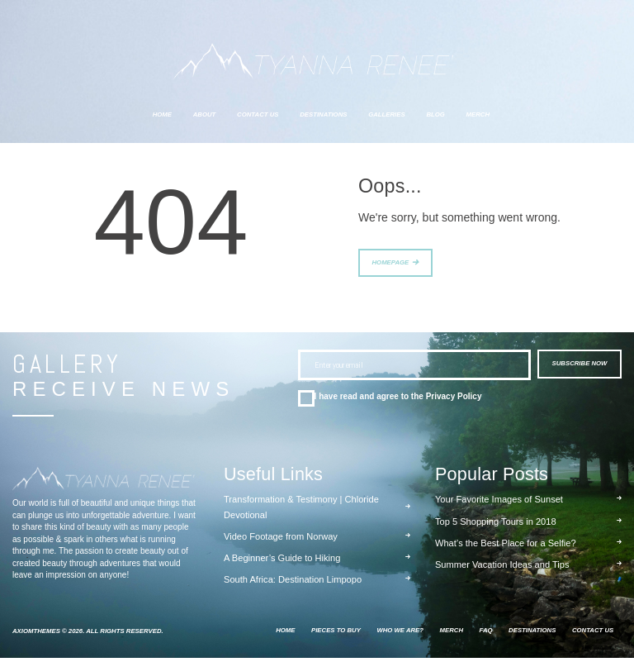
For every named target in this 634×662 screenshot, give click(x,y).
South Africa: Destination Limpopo (293, 583)
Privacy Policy (454, 400)
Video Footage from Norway (281, 540)
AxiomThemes (36, 635)
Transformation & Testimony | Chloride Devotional (301, 510)
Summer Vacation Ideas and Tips (502, 569)
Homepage (390, 265)
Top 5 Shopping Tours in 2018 (495, 526)
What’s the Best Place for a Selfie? (505, 547)
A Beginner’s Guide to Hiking (282, 562)
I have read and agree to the (398, 400)
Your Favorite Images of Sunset (499, 503)
